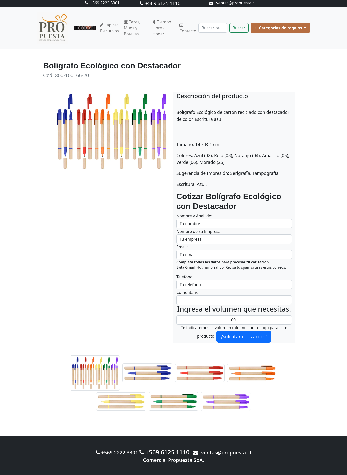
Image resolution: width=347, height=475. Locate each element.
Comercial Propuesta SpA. (173, 460)
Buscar (239, 28)
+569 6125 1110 (160, 3)
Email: (182, 247)
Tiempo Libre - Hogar (162, 28)
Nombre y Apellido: (194, 216)
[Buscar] (212, 28)
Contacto (187, 28)
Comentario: (188, 292)
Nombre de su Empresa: (199, 231)
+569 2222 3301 (102, 3)
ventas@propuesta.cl (232, 3)
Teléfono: (185, 277)
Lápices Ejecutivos (109, 28)
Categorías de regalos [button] (278, 28)
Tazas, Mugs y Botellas (132, 28)
